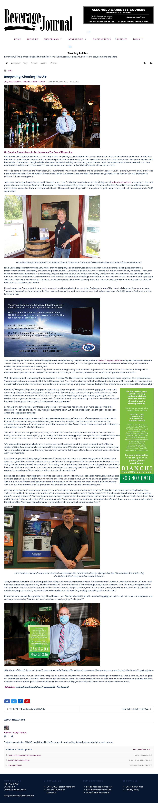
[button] (144, 63)
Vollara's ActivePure (121, 182)
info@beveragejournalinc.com (19, 795)
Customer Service (134, 786)
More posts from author (142, 750)
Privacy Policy (132, 789)
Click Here (10, 687)
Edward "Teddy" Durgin (34, 81)
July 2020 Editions (12, 82)
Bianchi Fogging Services (110, 360)
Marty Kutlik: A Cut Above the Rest (136, 709)
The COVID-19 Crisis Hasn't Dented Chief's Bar (26, 709)
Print (10, 70)
